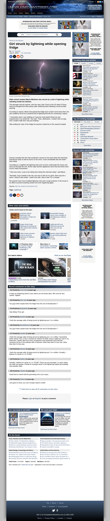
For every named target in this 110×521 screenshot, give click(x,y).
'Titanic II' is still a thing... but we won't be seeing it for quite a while (90, 162)
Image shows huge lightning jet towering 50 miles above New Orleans (28, 226)
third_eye (23, 300)
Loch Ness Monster (87, 136)
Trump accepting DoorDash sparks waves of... (56, 458)
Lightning (17, 190)
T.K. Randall (16, 51)
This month (87, 122)
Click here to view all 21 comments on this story (39, 389)
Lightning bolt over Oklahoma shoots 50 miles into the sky (57, 226)
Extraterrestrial (85, 130)
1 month (98, 63)
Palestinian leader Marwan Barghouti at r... (23, 443)
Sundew (23, 333)
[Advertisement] (39, 141)
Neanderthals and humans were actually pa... (24, 452)
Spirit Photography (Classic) (90, 128)
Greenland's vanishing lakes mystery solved (48, 247)
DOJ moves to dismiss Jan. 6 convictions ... (55, 454)
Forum (21, 13)
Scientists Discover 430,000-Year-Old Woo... (24, 458)
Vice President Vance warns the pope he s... (56, 456)
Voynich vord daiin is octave (50, 447)
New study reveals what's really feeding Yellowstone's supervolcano (90, 92)
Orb (81, 124)
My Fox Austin (20, 186)
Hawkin (22, 317)
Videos (27, 13)
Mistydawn (23, 308)
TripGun (23, 371)
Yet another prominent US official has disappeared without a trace (91, 69)
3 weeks (90, 63)
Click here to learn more (16, 428)
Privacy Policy (50, 518)
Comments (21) (32, 186)
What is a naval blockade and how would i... (24, 445)
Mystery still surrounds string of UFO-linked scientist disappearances (90, 84)
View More (87, 145)
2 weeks (83, 63)
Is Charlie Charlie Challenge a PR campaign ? (25, 247)
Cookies (60, 518)
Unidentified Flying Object (89, 138)
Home (10, 13)
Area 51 (82, 140)
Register (99, 16)
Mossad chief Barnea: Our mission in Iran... (24, 447)
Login (93, 16)
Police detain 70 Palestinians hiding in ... (23, 441)
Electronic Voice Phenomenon (90, 126)
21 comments (25, 53)
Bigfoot (82, 134)
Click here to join (27, 464)
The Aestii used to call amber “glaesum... (54, 443)
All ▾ (22, 34)
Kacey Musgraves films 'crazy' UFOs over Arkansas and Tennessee (90, 169)
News (15, 13)
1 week (76, 63)
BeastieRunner (25, 325)
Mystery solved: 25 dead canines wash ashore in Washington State (90, 108)
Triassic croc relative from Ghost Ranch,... (23, 454)
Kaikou (22, 379)
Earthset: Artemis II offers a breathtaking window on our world (91, 101)
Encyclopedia (63, 506)
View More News (87, 114)
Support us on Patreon (62, 413)
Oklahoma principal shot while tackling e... (55, 452)
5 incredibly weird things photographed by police (47, 280)
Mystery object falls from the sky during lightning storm (58, 235)
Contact (91, 1)
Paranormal (84, 132)
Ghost (82, 142)
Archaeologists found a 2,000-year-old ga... (24, 456)
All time (97, 122)
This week (77, 122)
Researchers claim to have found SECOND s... (56, 445)
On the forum (14, 435)
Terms (39, 518)
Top (47, 503)
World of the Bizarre (35, 16)
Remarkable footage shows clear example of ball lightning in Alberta (58, 215)
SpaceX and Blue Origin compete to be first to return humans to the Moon (90, 178)
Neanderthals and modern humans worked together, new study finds (91, 155)
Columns (40, 13)
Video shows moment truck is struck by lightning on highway (27, 235)
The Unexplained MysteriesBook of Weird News (28, 414)
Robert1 (22, 349)
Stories (33, 13)
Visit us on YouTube (62, 255)
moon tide (23, 290)
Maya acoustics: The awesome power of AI (55, 441)
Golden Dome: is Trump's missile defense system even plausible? (90, 76)
